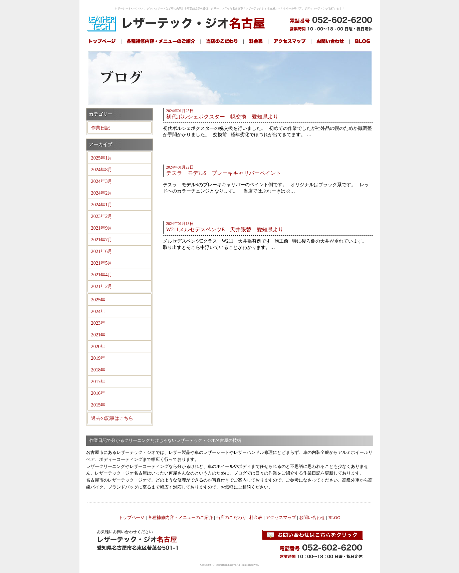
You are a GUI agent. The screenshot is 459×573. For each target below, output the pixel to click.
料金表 (255, 517)
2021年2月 (101, 286)
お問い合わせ (312, 517)
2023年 (98, 323)
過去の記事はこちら (112, 418)
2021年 (98, 334)
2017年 (98, 381)
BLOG (334, 517)
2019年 (98, 358)
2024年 (98, 311)
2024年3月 (101, 181)
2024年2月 (101, 193)
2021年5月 (101, 263)
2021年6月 (101, 251)
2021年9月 (101, 228)
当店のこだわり (231, 517)
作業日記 (100, 127)
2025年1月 (101, 158)
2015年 (98, 404)
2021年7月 (101, 239)
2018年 (98, 369)
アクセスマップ (281, 517)
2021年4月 (101, 274)
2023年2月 (101, 216)
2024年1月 (101, 204)
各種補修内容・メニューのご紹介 (180, 517)
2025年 (98, 299)
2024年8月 (101, 169)
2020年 (98, 346)
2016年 (98, 393)
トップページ (132, 517)
